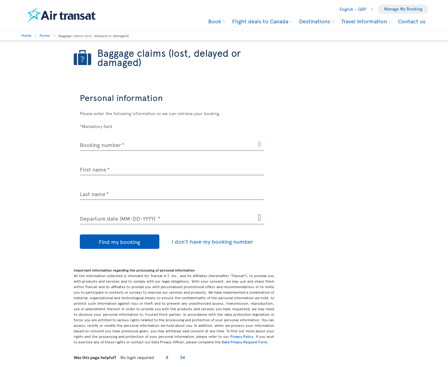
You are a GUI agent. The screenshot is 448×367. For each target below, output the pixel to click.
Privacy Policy (242, 336)
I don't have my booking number (188, 241)
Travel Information (363, 21)
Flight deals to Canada (259, 21)
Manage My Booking (403, 9)
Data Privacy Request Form (244, 341)
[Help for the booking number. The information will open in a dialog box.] (259, 144)
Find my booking (107, 241)
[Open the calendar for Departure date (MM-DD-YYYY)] (259, 218)
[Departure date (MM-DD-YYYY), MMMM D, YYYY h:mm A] (172, 217)
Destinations (314, 21)
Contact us (411, 21)
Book (214, 21)
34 (182, 357)
